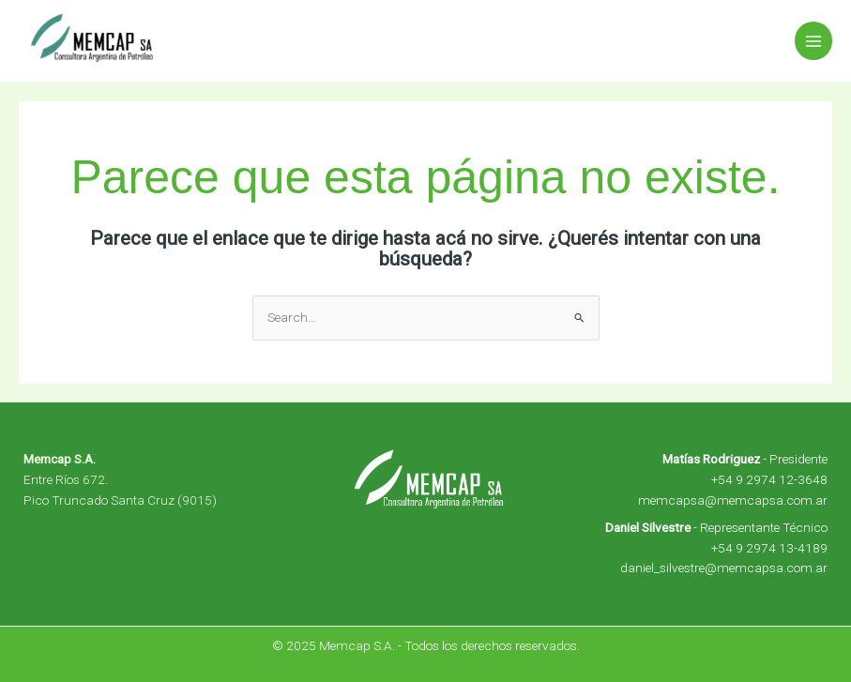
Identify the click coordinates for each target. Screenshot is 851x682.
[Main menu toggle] (814, 41)
